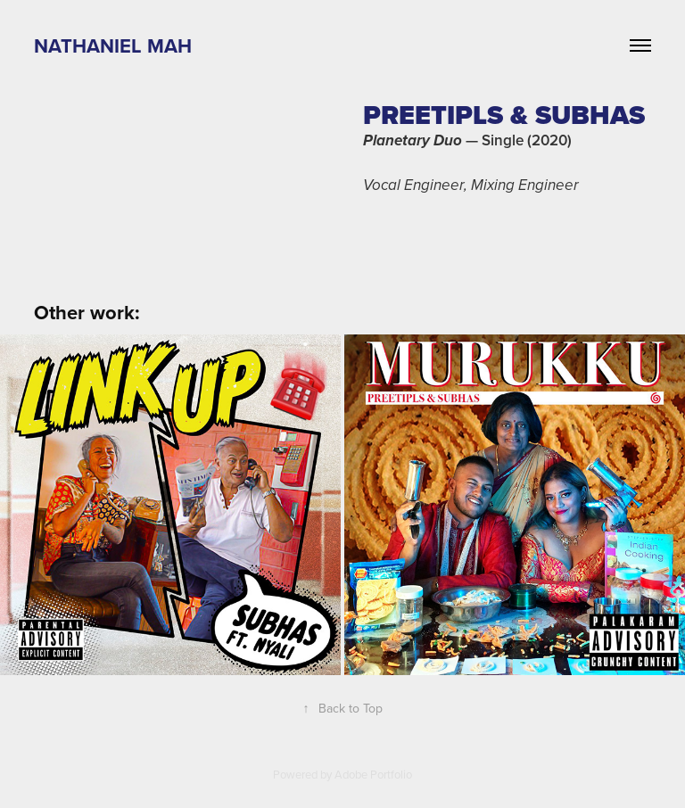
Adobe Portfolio (373, 774)
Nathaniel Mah (113, 45)
